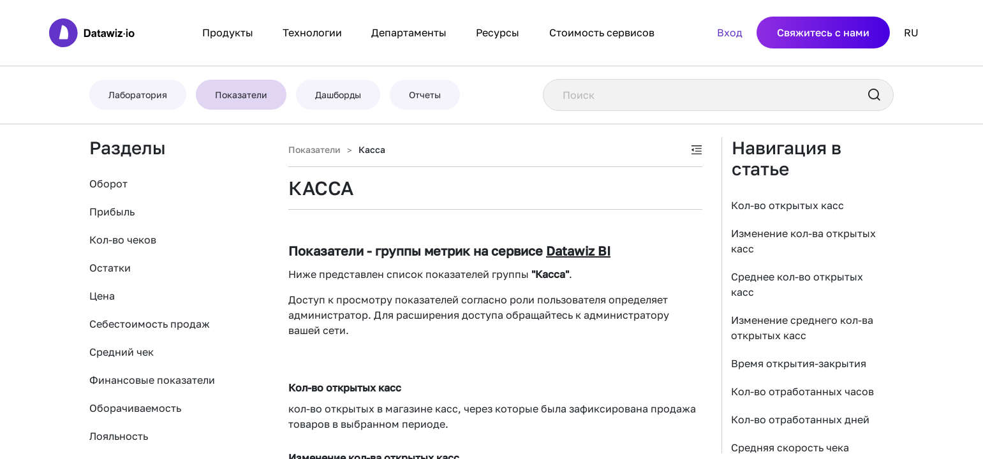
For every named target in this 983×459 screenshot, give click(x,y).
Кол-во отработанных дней (800, 419)
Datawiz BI (578, 250)
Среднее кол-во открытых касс (797, 284)
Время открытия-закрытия (798, 363)
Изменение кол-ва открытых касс (803, 241)
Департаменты (409, 32)
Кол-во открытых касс (787, 205)
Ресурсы (497, 32)
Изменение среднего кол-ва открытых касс (802, 328)
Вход (730, 32)
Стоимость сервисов (601, 32)
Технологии (312, 32)
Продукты (227, 32)
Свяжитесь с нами (823, 32)
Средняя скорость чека (790, 447)
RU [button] (911, 32)
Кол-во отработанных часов (802, 391)
